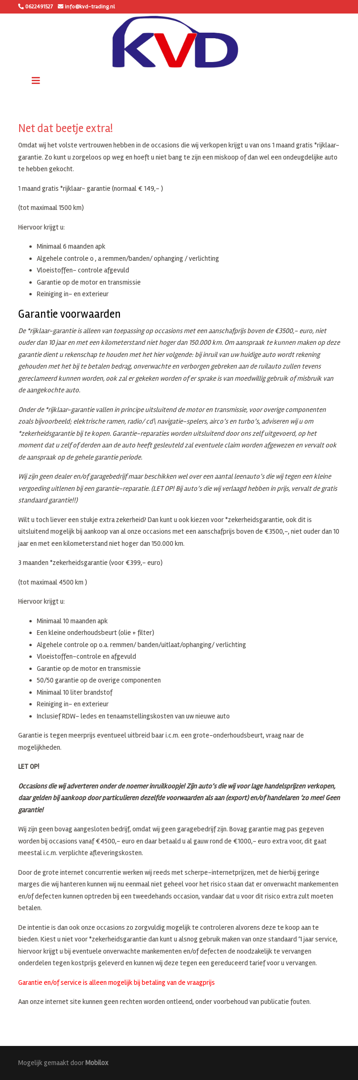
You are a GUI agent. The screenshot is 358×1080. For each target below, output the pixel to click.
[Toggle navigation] (36, 81)
